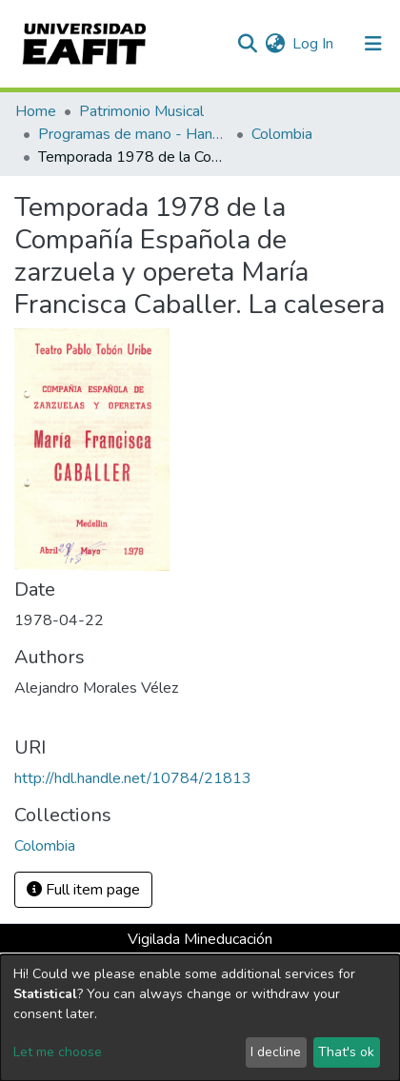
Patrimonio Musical (141, 111)
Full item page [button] (83, 889)
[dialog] (200, 1017)
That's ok (346, 1052)
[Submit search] (247, 43)
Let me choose (57, 1052)
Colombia (281, 134)
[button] (275, 43)
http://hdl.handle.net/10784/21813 (132, 778)
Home (35, 111)
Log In (313, 43)
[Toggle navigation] (373, 44)
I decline (275, 1052)
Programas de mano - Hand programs (133, 134)
